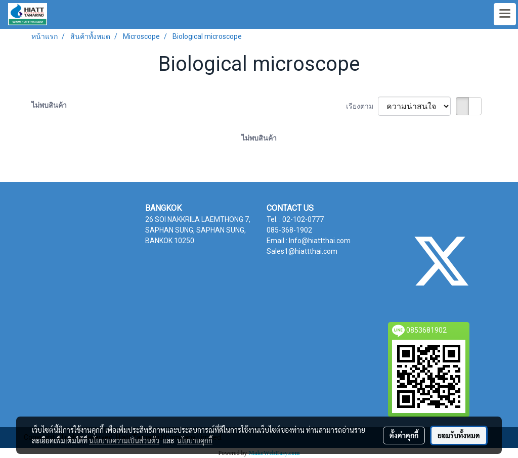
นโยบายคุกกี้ (194, 440)
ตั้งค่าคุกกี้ (404, 435)
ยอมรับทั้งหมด (459, 435)
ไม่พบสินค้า (49, 105)
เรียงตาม (362, 106)
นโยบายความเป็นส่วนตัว (124, 440)
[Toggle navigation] (505, 14)
